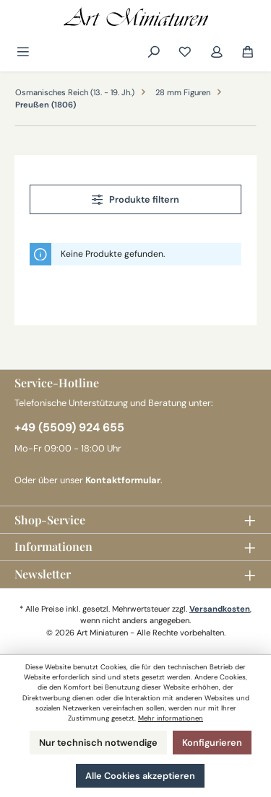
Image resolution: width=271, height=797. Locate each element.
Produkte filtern (136, 199)
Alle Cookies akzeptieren (140, 776)
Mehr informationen (170, 718)
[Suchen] (154, 52)
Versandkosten (219, 609)
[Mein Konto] (217, 52)
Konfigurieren (212, 742)
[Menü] (24, 52)
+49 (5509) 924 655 (69, 427)
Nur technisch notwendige (98, 742)
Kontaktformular (122, 480)
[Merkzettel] (185, 52)
